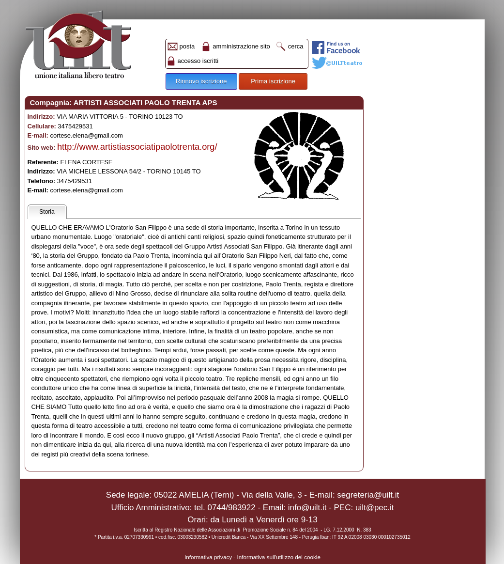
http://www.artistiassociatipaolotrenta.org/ (137, 147)
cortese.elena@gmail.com (86, 135)
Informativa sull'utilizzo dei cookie (279, 557)
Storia (46, 211)
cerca (296, 46)
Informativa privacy (208, 557)
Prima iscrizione (273, 81)
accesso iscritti (198, 60)
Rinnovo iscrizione (201, 81)
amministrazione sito (241, 46)
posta (187, 46)
